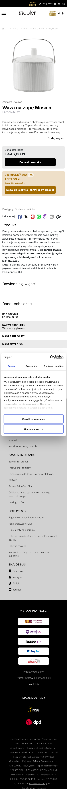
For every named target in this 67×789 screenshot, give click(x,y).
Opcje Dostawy (33, 697)
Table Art (12, 29)
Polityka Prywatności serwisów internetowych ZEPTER (33, 538)
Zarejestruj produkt (19, 461)
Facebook (18, 571)
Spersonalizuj (33, 429)
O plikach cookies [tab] (53, 366)
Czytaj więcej (55, 138)
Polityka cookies (17, 546)
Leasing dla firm (17, 502)
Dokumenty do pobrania (22, 530)
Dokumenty (17, 511)
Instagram (18, 577)
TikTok (16, 583)
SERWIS (13, 480)
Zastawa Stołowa (28, 29)
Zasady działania (22, 455)
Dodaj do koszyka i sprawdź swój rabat (30, 189)
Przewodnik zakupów (20, 468)
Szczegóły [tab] (31, 366)
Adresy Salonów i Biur (20, 486)
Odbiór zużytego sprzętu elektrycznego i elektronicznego (30, 494)
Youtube (17, 590)
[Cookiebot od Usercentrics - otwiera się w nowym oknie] (50, 357)
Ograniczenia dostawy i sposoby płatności (31, 474)
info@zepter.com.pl (38, 783)
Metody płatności (33, 611)
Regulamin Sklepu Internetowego (26, 517)
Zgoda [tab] (11, 366)
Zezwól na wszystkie (33, 419)
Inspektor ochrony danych (23, 446)
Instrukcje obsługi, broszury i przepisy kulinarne (29, 554)
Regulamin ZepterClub (20, 524)
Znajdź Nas (17, 564)
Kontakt (13, 440)
